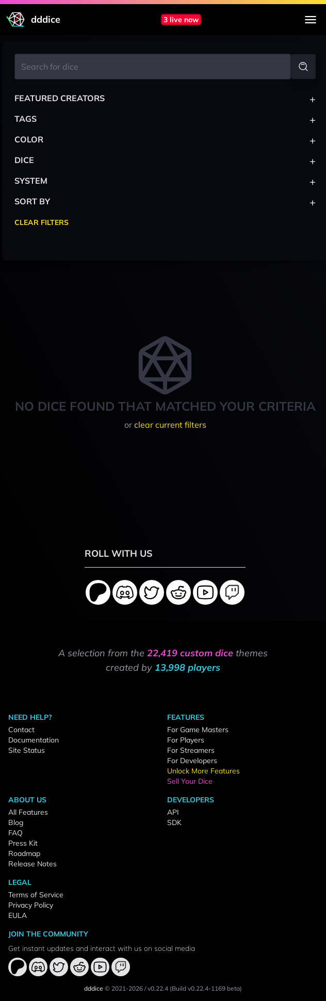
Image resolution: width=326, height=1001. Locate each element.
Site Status (26, 750)
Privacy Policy (30, 905)
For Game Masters (198, 729)
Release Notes (32, 863)
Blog (15, 822)
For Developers (192, 760)
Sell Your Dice (190, 781)
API (173, 812)
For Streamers (191, 750)
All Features (28, 812)
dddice (93, 988)
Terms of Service (35, 894)
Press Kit (23, 843)
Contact (21, 729)
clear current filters (170, 424)
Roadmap (24, 853)
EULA (17, 915)
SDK (174, 822)
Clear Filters (41, 222)
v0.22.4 (158, 988)
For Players (185, 740)
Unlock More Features (203, 771)
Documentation (33, 740)
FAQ (15, 832)
